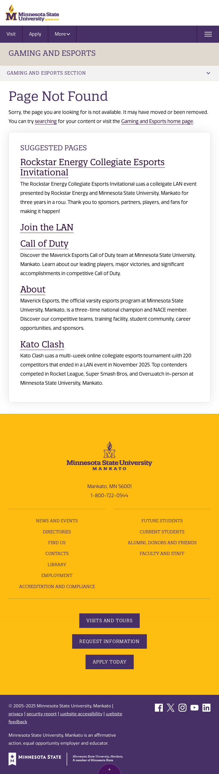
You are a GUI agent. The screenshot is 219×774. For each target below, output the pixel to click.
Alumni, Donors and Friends (162, 542)
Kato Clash (42, 344)
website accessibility (81, 713)
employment (56, 575)
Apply (35, 34)
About (32, 289)
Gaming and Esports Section (108, 73)
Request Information (109, 641)
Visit (11, 34)
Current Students (162, 532)
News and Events (57, 520)
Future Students (162, 520)
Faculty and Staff (162, 553)
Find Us (57, 542)
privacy (16, 713)
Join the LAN (47, 227)
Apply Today (110, 662)
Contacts (57, 553)
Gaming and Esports (52, 53)
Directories (57, 532)
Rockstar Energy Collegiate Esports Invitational (92, 167)
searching (46, 121)
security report (42, 713)
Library (57, 564)
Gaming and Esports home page (157, 121)
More (62, 34)
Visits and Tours (109, 620)
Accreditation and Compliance (57, 586)
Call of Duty (44, 243)
